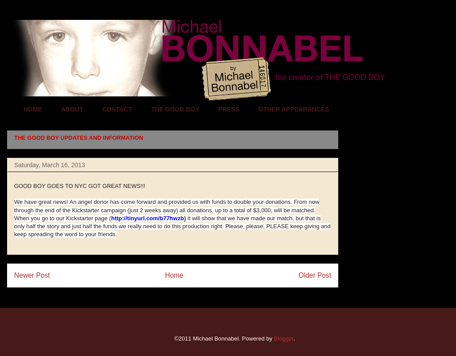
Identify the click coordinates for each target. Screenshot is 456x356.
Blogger (284, 338)
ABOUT (72, 109)
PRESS (228, 109)
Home (174, 275)
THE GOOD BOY (175, 109)
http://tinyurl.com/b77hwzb (147, 218)
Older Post (314, 275)
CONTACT (117, 109)
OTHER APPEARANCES (294, 109)
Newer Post (32, 275)
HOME (32, 109)
